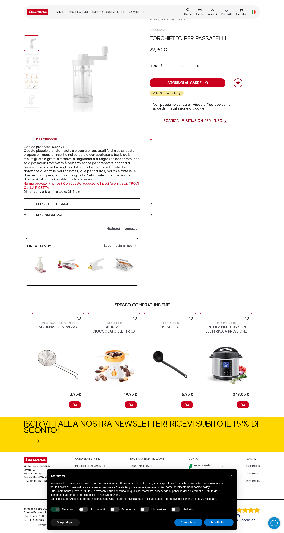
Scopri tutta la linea (120, 245)
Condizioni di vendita (89, 458)
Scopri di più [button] (65, 522)
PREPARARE (167, 19)
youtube (252, 473)
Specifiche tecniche (94, 204)
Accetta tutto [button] (218, 522)
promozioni (78, 12)
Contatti (195, 458)
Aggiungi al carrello (187, 83)
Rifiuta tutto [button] (188, 522)
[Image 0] (31, 43)
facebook (253, 466)
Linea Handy (158, 29)
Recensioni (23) (94, 215)
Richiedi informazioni (123, 228)
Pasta (181, 19)
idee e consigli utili (108, 12)
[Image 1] (31, 62)
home (153, 19)
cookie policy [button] (201, 487)
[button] (231, 475)
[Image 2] (31, 81)
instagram (253, 481)
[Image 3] (31, 100)
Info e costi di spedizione (147, 458)
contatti (136, 12)
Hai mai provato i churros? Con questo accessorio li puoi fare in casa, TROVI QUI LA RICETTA (81, 185)
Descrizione (94, 139)
